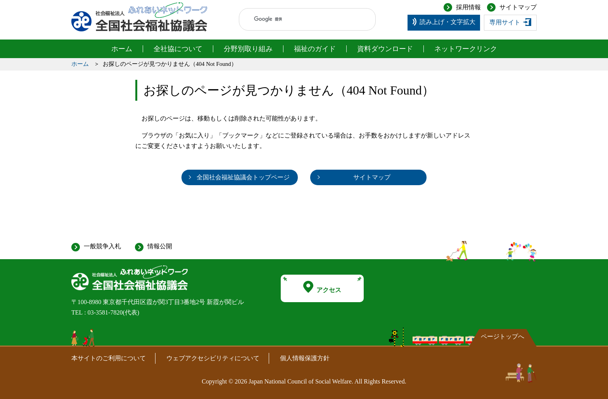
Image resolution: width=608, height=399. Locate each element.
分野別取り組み (248, 49)
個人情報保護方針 (305, 358)
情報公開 (159, 246)
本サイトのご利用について (108, 358)
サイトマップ (518, 7)
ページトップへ (502, 336)
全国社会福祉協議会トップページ (243, 177)
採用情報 (468, 7)
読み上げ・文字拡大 (447, 22)
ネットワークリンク (465, 49)
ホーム (121, 49)
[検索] (300, 19)
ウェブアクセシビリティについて (212, 358)
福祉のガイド (315, 49)
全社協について (178, 49)
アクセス (322, 287)
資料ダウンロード (385, 49)
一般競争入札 (102, 246)
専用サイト (504, 22)
